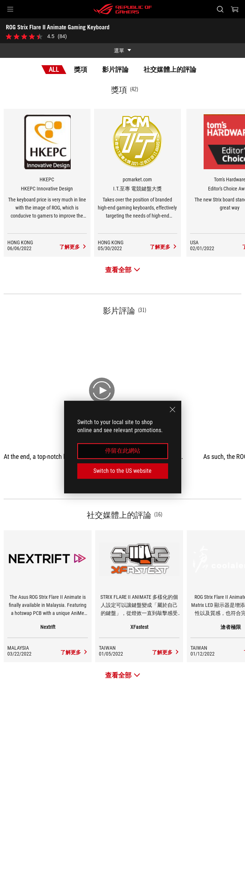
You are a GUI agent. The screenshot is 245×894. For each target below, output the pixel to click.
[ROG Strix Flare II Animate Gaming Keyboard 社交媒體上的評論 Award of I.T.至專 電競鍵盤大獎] (163, 246)
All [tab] (54, 69)
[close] (172, 409)
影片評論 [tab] (115, 69)
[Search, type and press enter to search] (219, 9)
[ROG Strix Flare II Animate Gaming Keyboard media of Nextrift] (74, 652)
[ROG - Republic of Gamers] (122, 9)
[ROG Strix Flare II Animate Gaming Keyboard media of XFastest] (165, 652)
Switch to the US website (122, 470)
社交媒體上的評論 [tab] (170, 69)
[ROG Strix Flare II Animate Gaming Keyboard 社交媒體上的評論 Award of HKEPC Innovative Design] (73, 246)
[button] (10, 9)
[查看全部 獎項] (122, 270)
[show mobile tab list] (122, 50)
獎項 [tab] (80, 69)
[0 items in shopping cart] (234, 9)
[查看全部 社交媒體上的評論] (122, 675)
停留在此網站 (122, 451)
